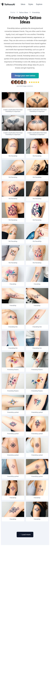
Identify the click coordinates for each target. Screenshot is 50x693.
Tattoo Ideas (23, 12)
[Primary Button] (25, 534)
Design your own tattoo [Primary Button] (25, 75)
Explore (39, 4)
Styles (30, 4)
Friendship (36, 12)
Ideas (23, 4)
